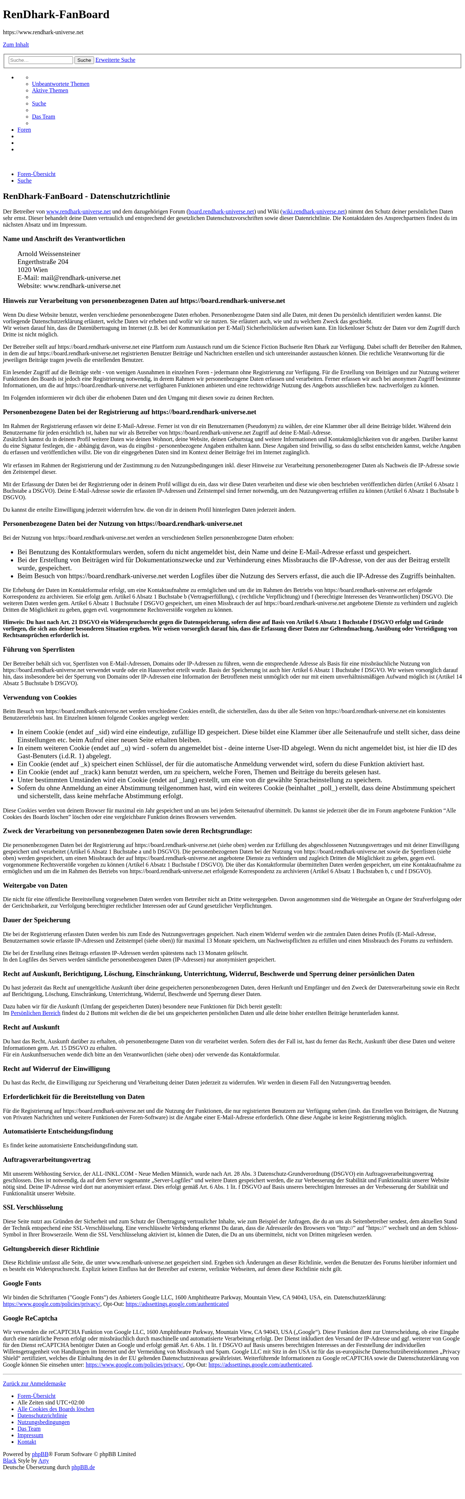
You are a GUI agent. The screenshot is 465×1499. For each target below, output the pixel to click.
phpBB (40, 1454)
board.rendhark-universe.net (221, 211)
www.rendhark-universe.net (78, 211)
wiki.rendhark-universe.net (313, 211)
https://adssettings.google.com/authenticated (177, 1304)
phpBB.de (83, 1467)
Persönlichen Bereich (35, 1013)
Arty (43, 1461)
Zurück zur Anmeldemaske (34, 1383)
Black (9, 1461)
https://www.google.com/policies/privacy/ (51, 1304)
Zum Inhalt (16, 44)
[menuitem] (60, 84)
